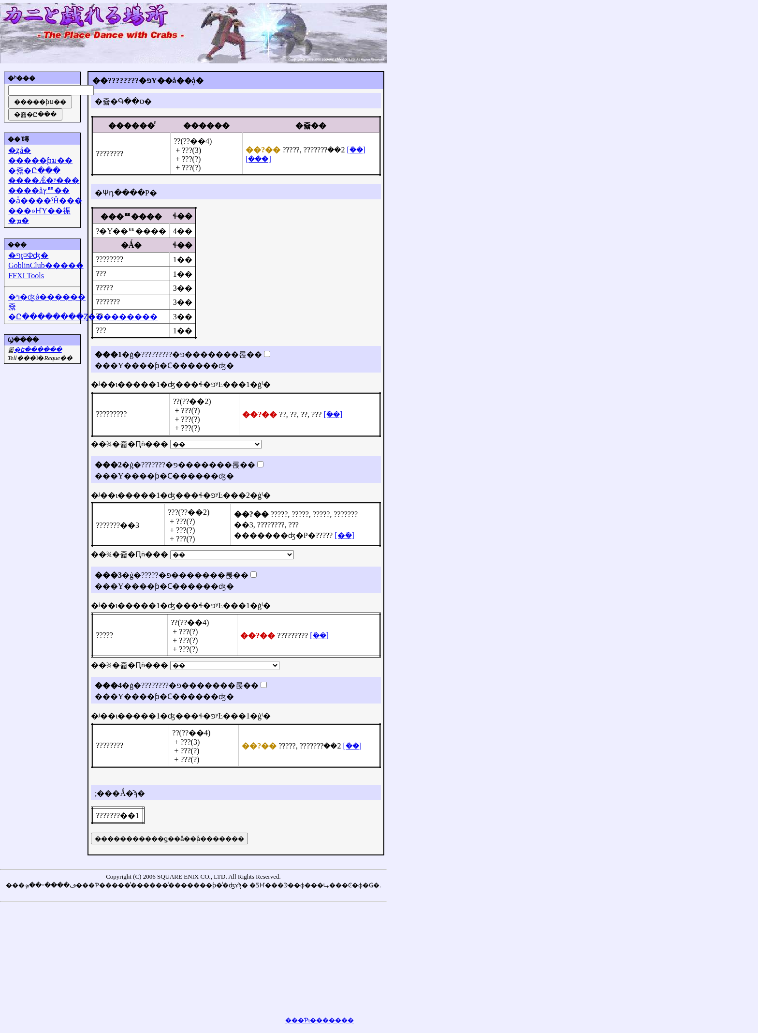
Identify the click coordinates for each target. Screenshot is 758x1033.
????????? (111, 414)
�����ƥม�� (40, 160)
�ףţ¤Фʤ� (28, 255)
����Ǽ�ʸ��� (43, 180)
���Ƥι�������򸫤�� (319, 1020)
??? (101, 273)
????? (291, 150)
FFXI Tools (26, 275)
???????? (109, 154)
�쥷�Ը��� (34, 170)
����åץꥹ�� (39, 190)
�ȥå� (19, 150)
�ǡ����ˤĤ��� (45, 200)
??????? (316, 150)
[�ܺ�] (356, 150)
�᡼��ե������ (38, 349)
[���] (258, 159)
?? (282, 414)
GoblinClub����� (46, 265)
